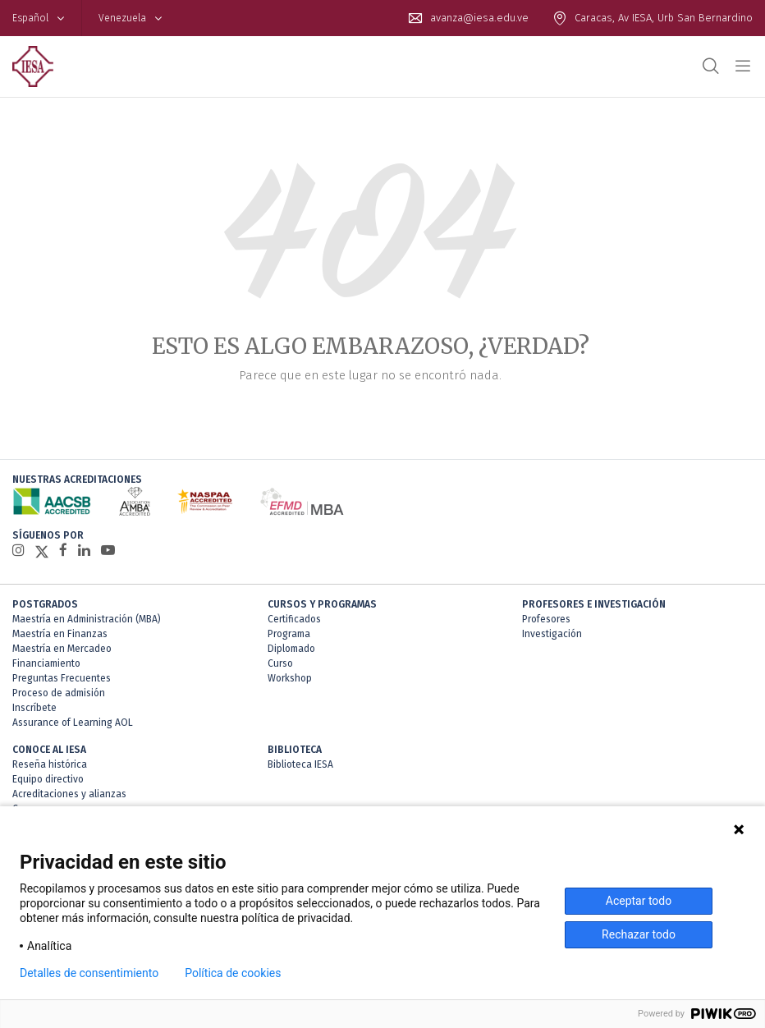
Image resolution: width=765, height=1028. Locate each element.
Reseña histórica (49, 764)
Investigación (552, 634)
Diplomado (291, 648)
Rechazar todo (639, 934)
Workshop (290, 678)
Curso (280, 663)
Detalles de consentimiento (89, 973)
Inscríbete (34, 708)
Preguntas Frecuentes (61, 678)
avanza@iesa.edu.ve (479, 17)
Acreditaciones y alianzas (69, 794)
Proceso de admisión (58, 693)
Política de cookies (233, 973)
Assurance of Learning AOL (72, 722)
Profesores (546, 619)
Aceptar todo (638, 900)
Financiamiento (46, 663)
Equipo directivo (48, 779)
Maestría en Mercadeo (62, 648)
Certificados (294, 619)
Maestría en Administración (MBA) (86, 619)
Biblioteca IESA (300, 764)
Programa (289, 634)
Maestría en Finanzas (60, 634)
